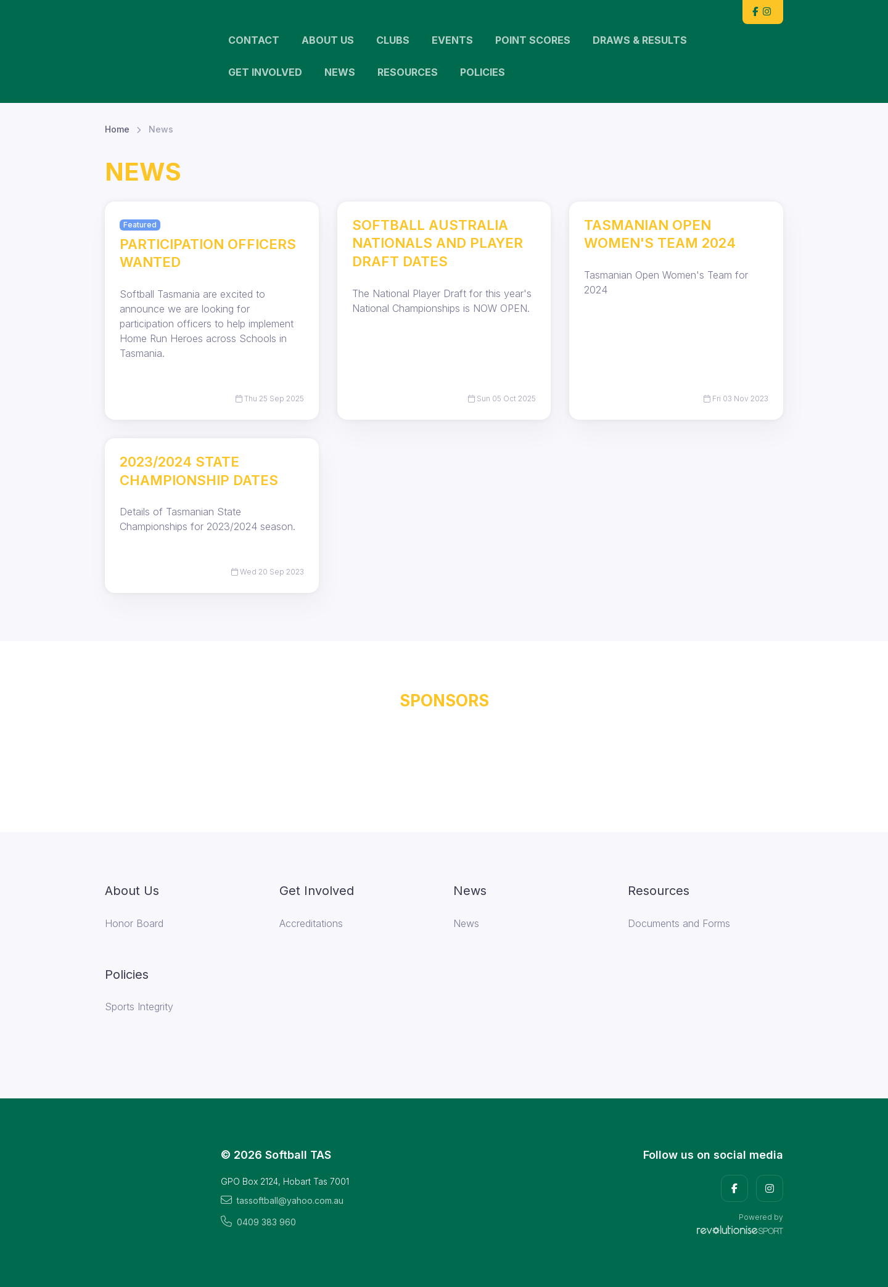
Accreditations (311, 923)
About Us (328, 40)
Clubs (392, 40)
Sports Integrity (139, 1006)
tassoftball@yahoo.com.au (282, 1200)
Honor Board (134, 923)
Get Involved (265, 72)
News (339, 72)
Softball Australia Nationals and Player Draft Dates (437, 243)
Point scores (532, 40)
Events (452, 40)
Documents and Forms (679, 923)
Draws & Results (640, 40)
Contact (253, 40)
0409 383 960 (258, 1221)
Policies (482, 72)
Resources (407, 72)
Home (117, 129)
